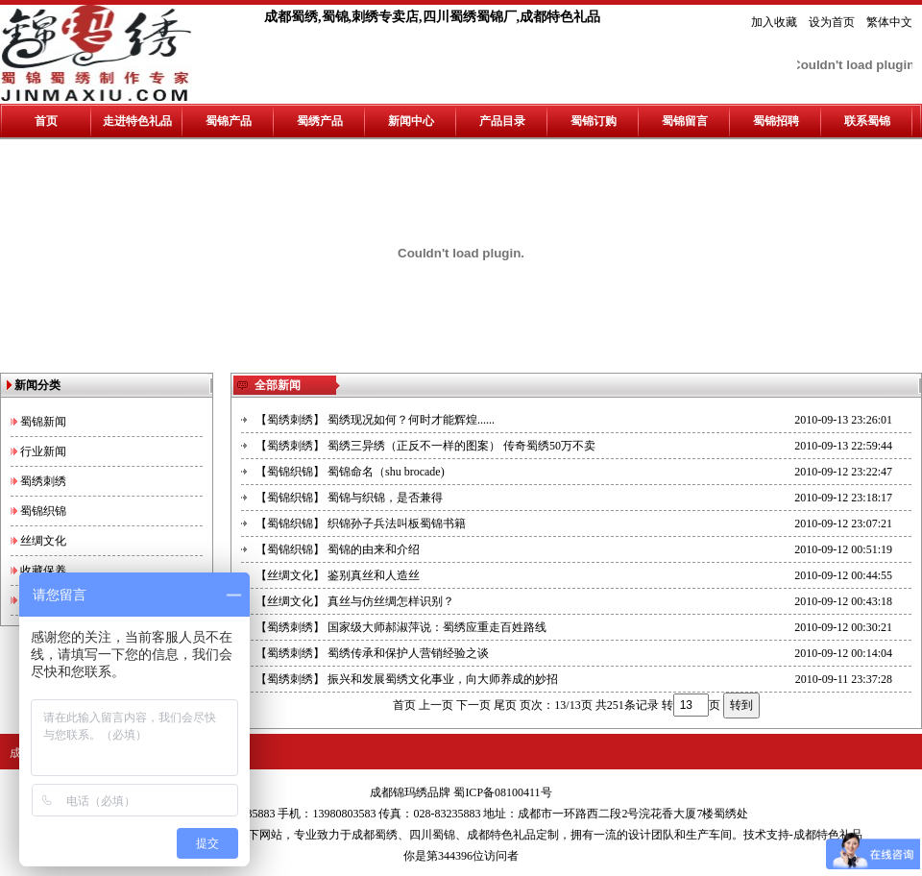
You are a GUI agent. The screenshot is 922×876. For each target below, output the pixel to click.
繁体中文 (889, 22)
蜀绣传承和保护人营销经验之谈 (408, 653)
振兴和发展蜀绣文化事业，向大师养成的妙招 (443, 679)
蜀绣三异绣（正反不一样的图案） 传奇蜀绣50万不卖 (461, 445)
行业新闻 (43, 451)
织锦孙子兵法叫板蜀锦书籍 (397, 523)
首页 (46, 121)
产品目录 (502, 121)
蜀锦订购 (593, 121)
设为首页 (832, 22)
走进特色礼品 (137, 121)
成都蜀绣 (375, 834)
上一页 (436, 705)
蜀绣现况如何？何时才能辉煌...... (411, 419)
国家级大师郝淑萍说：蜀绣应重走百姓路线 (437, 627)
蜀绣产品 (320, 121)
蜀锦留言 (685, 121)
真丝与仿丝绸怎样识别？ (391, 601)
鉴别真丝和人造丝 (374, 575)
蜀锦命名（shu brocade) (386, 471)
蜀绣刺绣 (43, 481)
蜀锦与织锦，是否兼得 (385, 497)
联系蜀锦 (867, 121)
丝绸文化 (43, 541)
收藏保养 (43, 570)
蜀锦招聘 (776, 121)
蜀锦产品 (229, 121)
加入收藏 (774, 22)
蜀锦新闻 (43, 421)
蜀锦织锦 (43, 511)
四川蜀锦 (432, 834)
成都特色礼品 (501, 834)
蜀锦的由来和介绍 (374, 549)
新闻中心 (411, 121)
